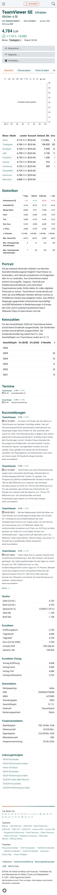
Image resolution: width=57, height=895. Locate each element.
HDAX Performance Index (15, 763)
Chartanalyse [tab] (24, 70)
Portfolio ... (13, 60)
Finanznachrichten (10, 848)
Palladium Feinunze (28, 836)
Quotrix (6, 162)
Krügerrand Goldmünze (14, 832)
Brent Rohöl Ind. (41, 826)
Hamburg (7, 166)
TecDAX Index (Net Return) (16, 779)
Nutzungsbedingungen (45, 862)
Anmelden (31, 4)
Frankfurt (6, 157)
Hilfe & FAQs (13, 866)
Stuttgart (6, 149)
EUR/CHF (6, 829)
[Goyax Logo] (9, 4)
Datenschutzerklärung (23, 862)
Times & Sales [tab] (42, 70)
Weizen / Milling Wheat (12, 839)
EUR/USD (28, 826)
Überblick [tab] (8, 70)
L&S (4, 153)
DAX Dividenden (28, 848)
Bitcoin (5, 826)
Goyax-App (6, 854)
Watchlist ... (13, 48)
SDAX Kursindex (11, 771)
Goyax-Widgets (20, 854)
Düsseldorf (7, 170)
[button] (4, 890)
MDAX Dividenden (12, 851)
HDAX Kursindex (11, 759)
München (7, 179)
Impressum (7, 862)
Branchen (45, 851)
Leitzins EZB (37, 829)
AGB (4, 866)
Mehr (6, 588)
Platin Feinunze (10, 836)
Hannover (7, 175)
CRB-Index (43, 836)
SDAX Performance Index (15, 775)
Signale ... (12, 54)
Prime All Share (10, 767)
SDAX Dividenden (30, 851)
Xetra (5, 140)
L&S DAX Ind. (16, 826)
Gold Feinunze (32, 832)
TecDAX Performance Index (16, 787)
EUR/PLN (26, 829)
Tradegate (7, 144)
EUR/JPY (16, 829)
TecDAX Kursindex (12, 783)
